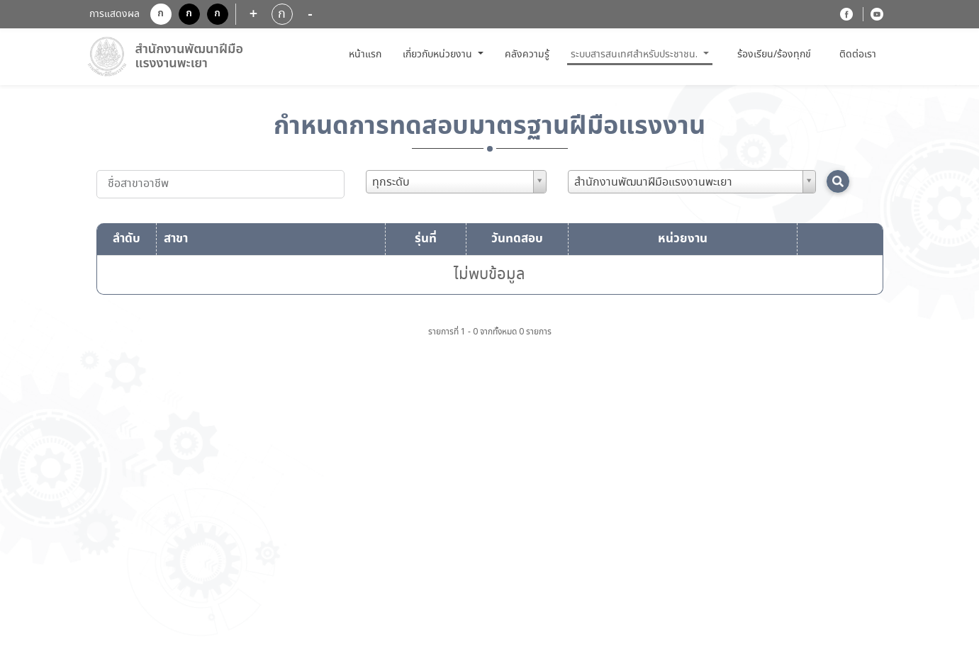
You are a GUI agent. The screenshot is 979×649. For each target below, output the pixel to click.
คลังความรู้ (527, 54)
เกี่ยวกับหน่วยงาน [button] (439, 54)
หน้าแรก (367, 54)
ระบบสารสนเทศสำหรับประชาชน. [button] (635, 54)
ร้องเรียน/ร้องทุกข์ (774, 55)
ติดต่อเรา (857, 54)
